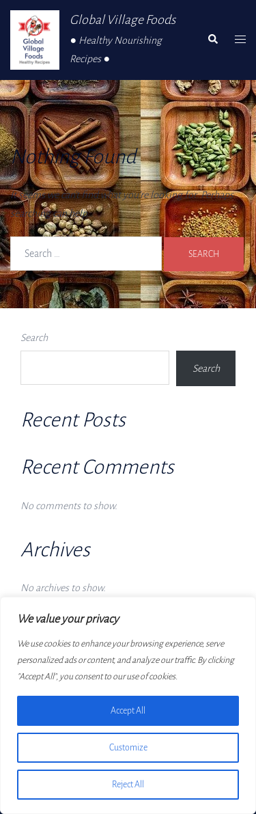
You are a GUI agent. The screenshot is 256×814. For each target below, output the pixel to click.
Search (34, 337)
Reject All (128, 784)
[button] (212, 39)
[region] (128, 705)
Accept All (128, 711)
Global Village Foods (122, 20)
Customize (128, 747)
